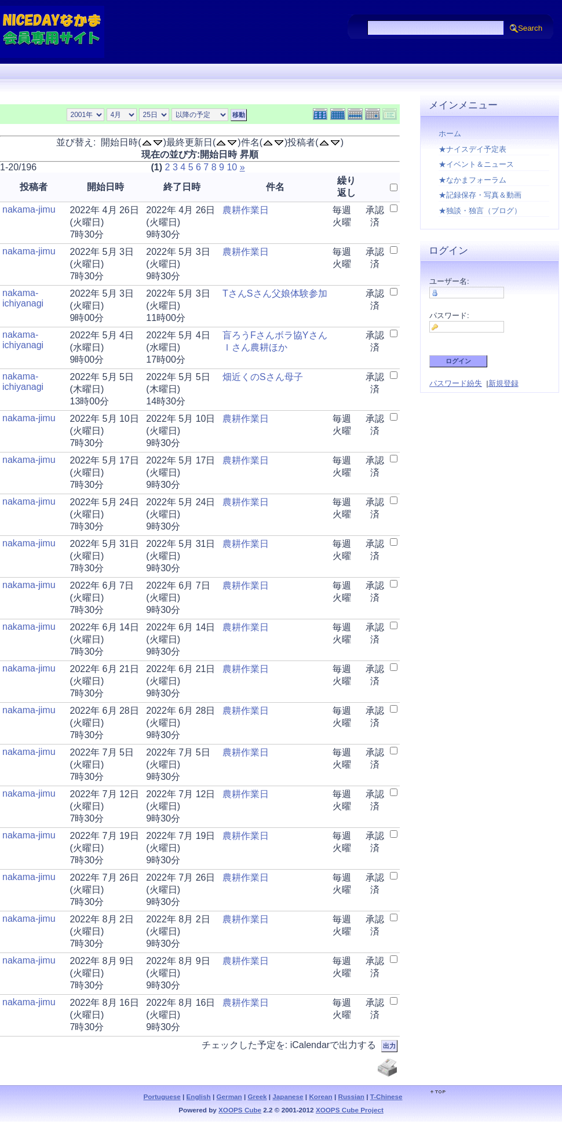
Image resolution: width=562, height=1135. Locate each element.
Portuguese (161, 1096)
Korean (320, 1096)
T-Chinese (386, 1096)
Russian (351, 1096)
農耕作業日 (245, 210)
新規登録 (503, 383)
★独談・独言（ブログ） (480, 210)
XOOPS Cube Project (350, 1110)
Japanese (287, 1096)
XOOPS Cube (239, 1110)
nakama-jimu (29, 209)
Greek (257, 1096)
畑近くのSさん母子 (262, 377)
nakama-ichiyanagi (22, 298)
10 (232, 167)
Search (530, 28)
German (229, 1096)
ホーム (450, 133)
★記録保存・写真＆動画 (480, 195)
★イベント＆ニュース (476, 164)
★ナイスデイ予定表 (472, 149)
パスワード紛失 (455, 383)
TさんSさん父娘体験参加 (274, 293)
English (199, 1096)
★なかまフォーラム (472, 180)
